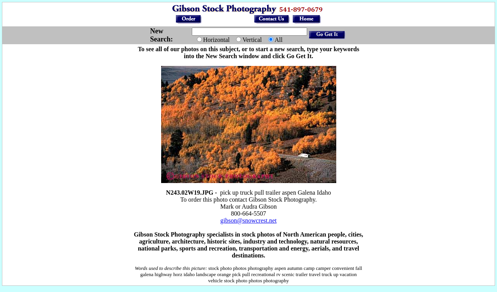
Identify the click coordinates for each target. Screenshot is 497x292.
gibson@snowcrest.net (249, 220)
